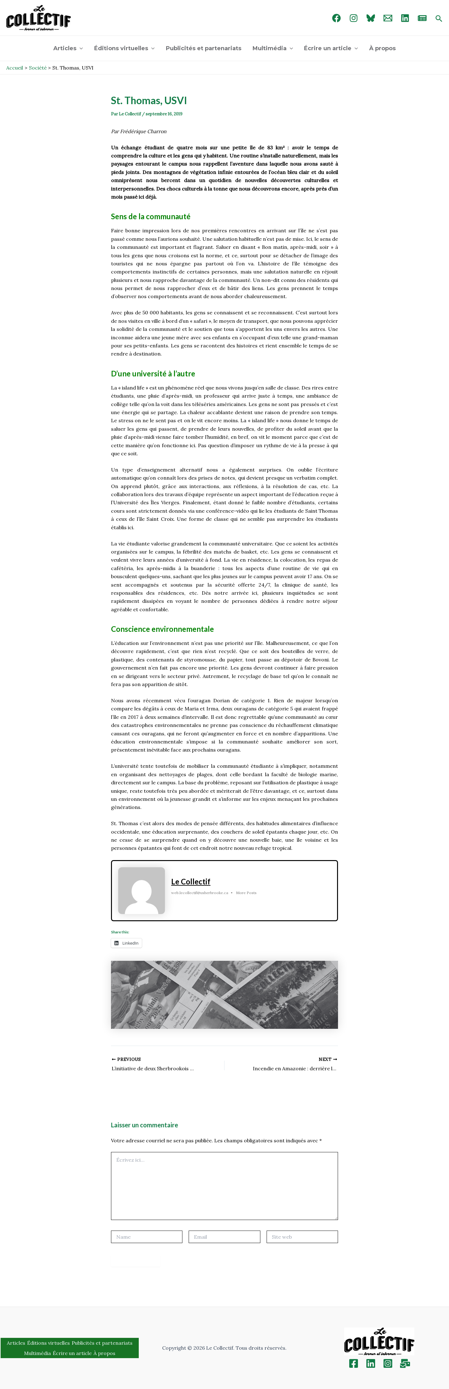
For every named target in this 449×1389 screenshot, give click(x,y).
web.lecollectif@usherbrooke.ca (199, 893)
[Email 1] (388, 18)
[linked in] (405, 18)
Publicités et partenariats (203, 48)
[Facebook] (336, 18)
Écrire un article (331, 48)
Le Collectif (190, 881)
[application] (79, 48)
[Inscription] (405, 1363)
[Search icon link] (439, 19)
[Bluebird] (370, 18)
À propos (382, 48)
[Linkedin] (371, 1363)
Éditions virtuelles (124, 48)
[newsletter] (422, 18)
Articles (68, 48)
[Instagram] (353, 18)
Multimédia (273, 48)
